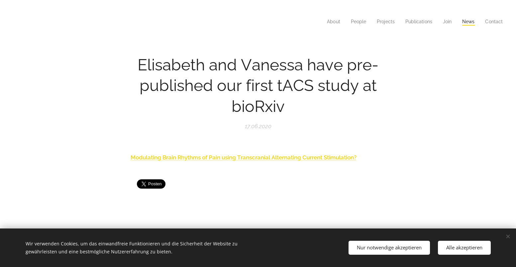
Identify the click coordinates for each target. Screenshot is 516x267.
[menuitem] (326, 21)
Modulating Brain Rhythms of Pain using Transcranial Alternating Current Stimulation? (243, 157)
